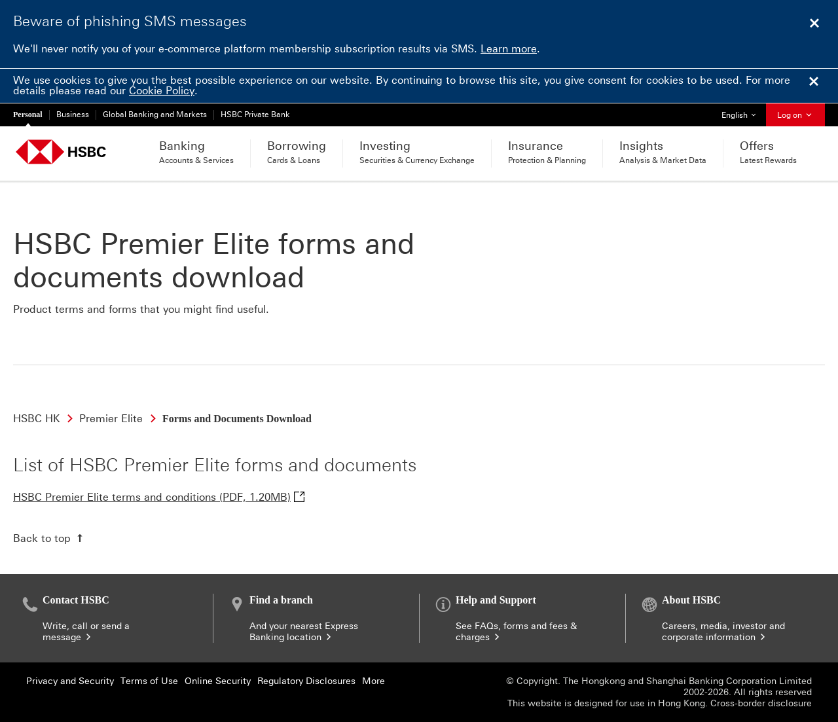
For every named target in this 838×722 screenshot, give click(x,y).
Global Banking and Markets (155, 114)
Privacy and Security (70, 681)
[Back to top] (49, 538)
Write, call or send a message (86, 632)
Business (72, 114)
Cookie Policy (161, 90)
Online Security (218, 681)
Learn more (509, 49)
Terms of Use (149, 681)
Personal (28, 114)
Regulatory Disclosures (306, 681)
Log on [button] (795, 115)
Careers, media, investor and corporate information (723, 632)
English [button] (743, 111)
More (373, 681)
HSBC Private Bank (255, 114)
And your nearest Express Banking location (303, 632)
